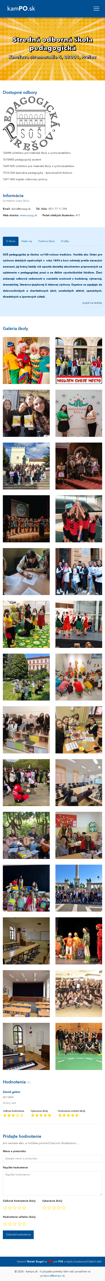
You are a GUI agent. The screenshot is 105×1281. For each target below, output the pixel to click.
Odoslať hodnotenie (18, 1234)
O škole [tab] (10, 241)
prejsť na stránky (92, 303)
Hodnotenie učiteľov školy (71, 1113)
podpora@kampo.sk (52, 1276)
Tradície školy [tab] (46, 241)
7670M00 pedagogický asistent (22, 159)
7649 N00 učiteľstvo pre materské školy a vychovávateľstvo (38, 166)
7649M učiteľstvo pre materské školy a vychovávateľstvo (37, 153)
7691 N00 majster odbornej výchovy (25, 179)
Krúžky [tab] (65, 241)
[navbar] (96, 8)
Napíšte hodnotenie (15, 1167)
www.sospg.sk (28, 215)
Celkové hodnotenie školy (19, 1201)
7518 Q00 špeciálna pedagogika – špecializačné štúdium (37, 173)
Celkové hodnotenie (13, 1113)
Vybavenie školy (41, 1113)
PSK (60, 1261)
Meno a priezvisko (14, 1151)
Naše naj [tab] (27, 241)
